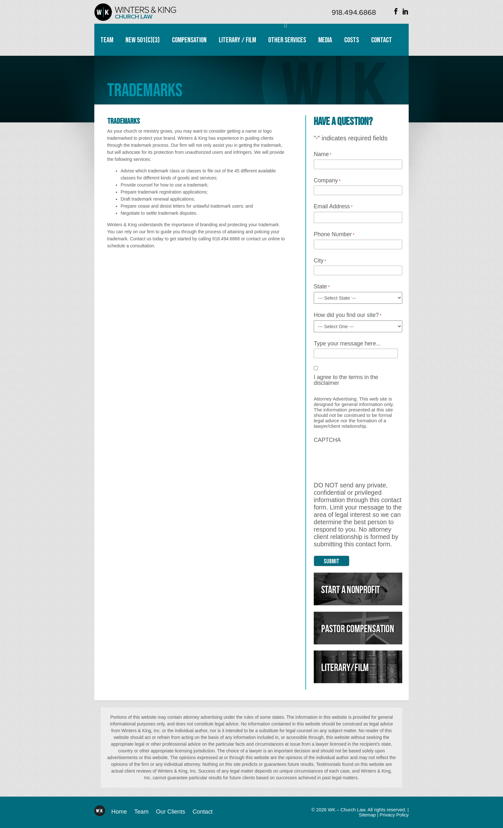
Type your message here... (347, 344)
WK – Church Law (135, 12)
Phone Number (334, 234)
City (320, 261)
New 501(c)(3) (142, 40)
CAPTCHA (327, 440)
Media (325, 40)
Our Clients (170, 811)
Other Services (287, 40)
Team (106, 40)
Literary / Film (237, 40)
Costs (351, 40)
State (321, 287)
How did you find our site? (347, 315)
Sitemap (367, 814)
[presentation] (362, 457)
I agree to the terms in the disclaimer (346, 380)
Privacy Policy (394, 814)
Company (327, 181)
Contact (381, 40)
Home (119, 811)
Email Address (333, 207)
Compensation (189, 40)
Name (322, 154)
